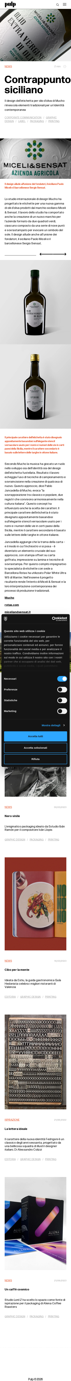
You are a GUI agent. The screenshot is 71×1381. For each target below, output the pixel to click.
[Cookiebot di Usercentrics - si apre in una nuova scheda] (52, 619)
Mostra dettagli (51, 725)
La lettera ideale (16, 1129)
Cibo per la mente (17, 970)
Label (22, 121)
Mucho (9, 598)
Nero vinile (12, 816)
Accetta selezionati (35, 747)
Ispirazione (12, 1119)
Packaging (37, 121)
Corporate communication (23, 117)
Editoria (10, 996)
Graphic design (15, 839)
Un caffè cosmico (17, 1289)
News (8, 66)
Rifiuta (35, 759)
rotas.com (12, 605)
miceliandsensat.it (18, 612)
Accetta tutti (35, 736)
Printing (54, 121)
